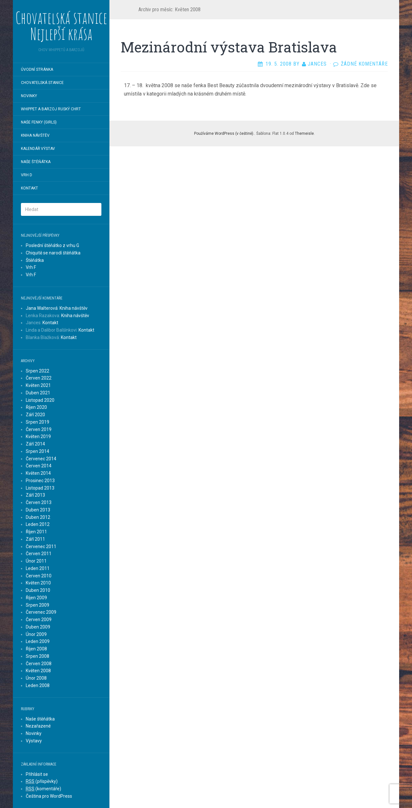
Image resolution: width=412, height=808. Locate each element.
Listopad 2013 (40, 488)
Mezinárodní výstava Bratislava (229, 47)
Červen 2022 (39, 378)
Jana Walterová (42, 308)
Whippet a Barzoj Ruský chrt (51, 109)
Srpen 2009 (37, 605)
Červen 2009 (39, 619)
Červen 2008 (39, 663)
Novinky (29, 96)
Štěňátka (35, 260)
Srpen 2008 (37, 656)
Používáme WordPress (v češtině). (224, 133)
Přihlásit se (37, 774)
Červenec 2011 (41, 546)
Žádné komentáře (364, 64)
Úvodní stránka (37, 69)
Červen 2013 (39, 502)
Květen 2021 (38, 385)
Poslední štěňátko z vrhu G (52, 245)
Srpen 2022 (37, 370)
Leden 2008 (38, 685)
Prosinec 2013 (40, 480)
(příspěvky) (42, 781)
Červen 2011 (39, 553)
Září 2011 (35, 539)
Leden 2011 (38, 568)
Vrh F (31, 267)
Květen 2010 (38, 582)
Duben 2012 (38, 517)
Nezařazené (38, 726)
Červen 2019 (39, 429)
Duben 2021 (38, 392)
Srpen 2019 (37, 422)
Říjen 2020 (36, 407)
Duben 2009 (38, 626)
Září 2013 (35, 495)
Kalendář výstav (38, 148)
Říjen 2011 (36, 531)
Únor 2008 (36, 678)
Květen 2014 (38, 473)
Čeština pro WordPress (49, 796)
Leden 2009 (38, 641)
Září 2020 (35, 414)
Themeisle (304, 133)
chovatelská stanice (42, 82)
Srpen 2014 (37, 451)
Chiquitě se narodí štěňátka (53, 252)
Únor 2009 (36, 634)
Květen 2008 (38, 670)
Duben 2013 (38, 509)
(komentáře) (43, 789)
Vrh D (26, 175)
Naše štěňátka (36, 162)
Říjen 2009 (36, 597)
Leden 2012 (38, 524)
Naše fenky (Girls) (39, 122)
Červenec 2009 (41, 612)
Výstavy (34, 740)
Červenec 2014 (41, 458)
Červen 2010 (39, 575)
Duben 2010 (38, 590)
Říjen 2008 (36, 648)
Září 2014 (35, 443)
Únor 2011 (36, 561)
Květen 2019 (38, 436)
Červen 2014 (39, 465)
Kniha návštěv (35, 135)
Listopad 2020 (40, 400)
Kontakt (29, 188)
